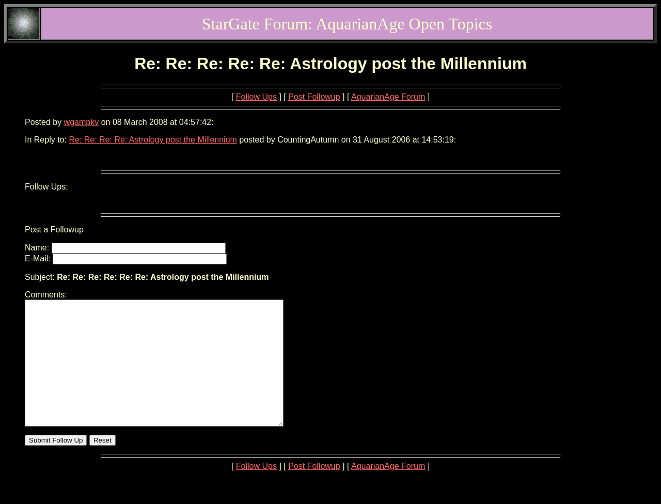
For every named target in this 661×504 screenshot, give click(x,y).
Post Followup (314, 96)
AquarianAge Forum (388, 96)
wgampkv (81, 122)
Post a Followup (54, 229)
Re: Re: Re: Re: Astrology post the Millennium (153, 139)
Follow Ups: (46, 186)
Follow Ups (256, 96)
